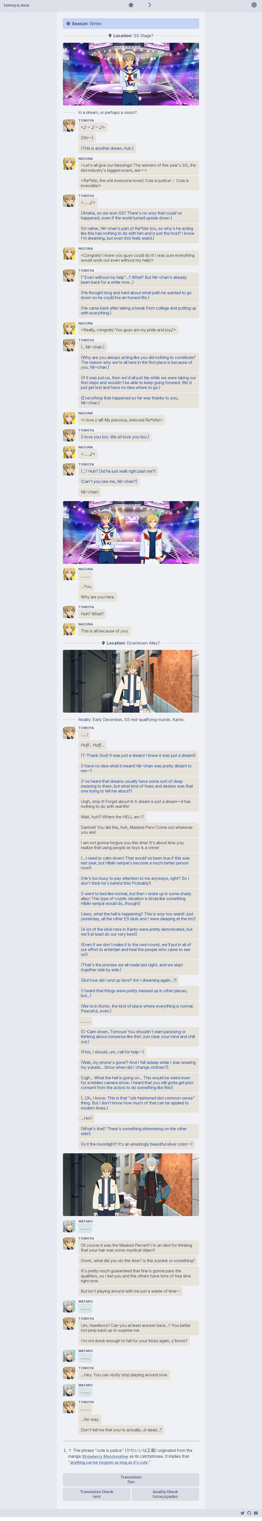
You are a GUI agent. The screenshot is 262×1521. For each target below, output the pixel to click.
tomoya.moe (16, 5)
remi (97, 1500)
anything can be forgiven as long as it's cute (110, 1466)
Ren (131, 1485)
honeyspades (165, 1500)
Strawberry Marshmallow (106, 1460)
